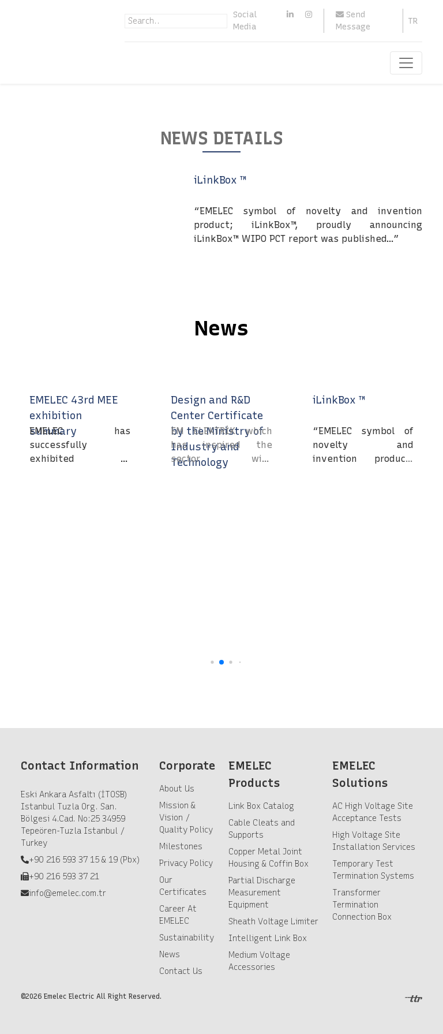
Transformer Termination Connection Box (362, 905)
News (169, 955)
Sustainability (186, 938)
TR (413, 21)
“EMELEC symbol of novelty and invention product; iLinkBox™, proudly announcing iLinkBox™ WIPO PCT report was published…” (308, 225)
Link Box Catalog (261, 806)
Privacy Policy (186, 863)
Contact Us (180, 971)
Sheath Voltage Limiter (273, 922)
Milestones (180, 847)
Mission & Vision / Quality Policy (186, 818)
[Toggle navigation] (406, 62)
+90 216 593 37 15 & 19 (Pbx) (84, 860)
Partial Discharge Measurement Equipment (261, 893)
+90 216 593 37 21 (64, 877)
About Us (176, 789)
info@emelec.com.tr (67, 893)
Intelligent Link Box (267, 938)
